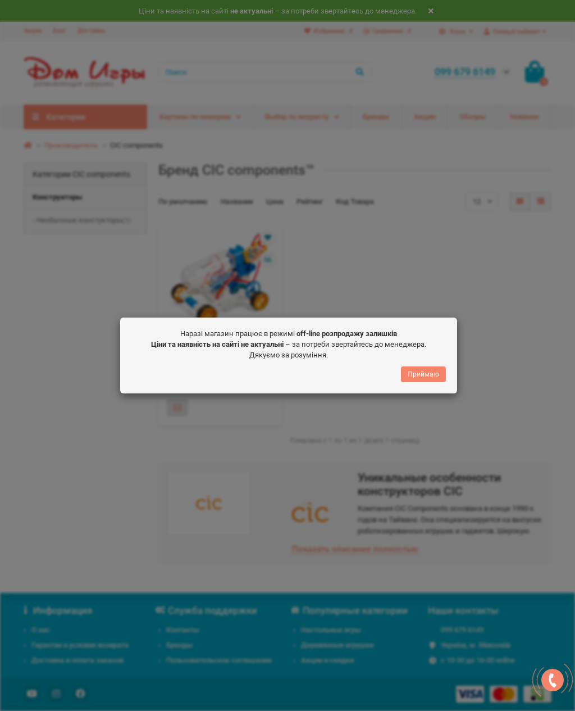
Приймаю (423, 376)
